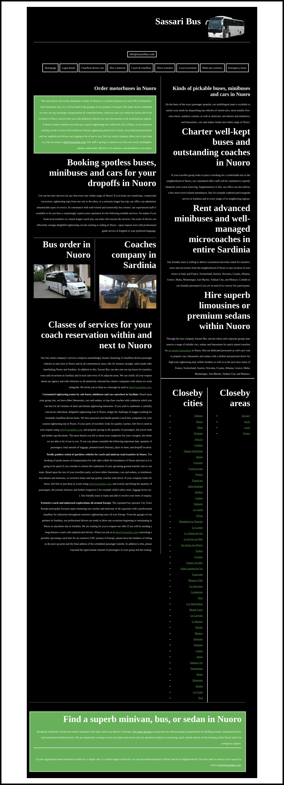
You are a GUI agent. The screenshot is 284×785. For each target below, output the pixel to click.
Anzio (199, 656)
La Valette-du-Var (193, 533)
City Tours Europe (142, 731)
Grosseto (198, 462)
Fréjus (199, 515)
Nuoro (199, 421)
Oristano (198, 433)
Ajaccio (199, 439)
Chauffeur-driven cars (92, 67)
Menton (199, 633)
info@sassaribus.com (142, 54)
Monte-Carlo (196, 609)
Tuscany (245, 415)
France (246, 433)
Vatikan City (196, 662)
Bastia (199, 456)
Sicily (247, 421)
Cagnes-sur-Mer (194, 562)
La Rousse (197, 621)
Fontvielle (197, 574)
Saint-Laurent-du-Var (191, 568)
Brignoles (198, 680)
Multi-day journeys (212, 67)
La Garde (198, 509)
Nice (200, 597)
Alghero (198, 415)
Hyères (199, 474)
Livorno (198, 556)
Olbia (200, 427)
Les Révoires (196, 586)
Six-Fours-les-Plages (192, 545)
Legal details (68, 67)
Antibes (199, 492)
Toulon (199, 550)
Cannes (199, 498)
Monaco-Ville (195, 580)
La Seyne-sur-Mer (193, 539)
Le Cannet (197, 527)
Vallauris (198, 503)
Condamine (197, 592)
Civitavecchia (195, 468)
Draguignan (197, 668)
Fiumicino (197, 480)
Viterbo (199, 627)
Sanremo (198, 639)
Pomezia (198, 644)
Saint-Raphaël (195, 486)
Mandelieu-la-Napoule (191, 521)
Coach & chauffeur (141, 67)
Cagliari (198, 445)
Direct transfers (165, 67)
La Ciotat (198, 692)
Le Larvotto (196, 615)
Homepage (50, 67)
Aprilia (199, 686)
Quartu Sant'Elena (193, 451)
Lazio (247, 427)
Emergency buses (237, 67)
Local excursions (188, 67)
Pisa (201, 697)
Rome (200, 674)
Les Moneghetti (194, 603)
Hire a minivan (117, 67)
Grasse (199, 650)
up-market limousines (179, 350)
